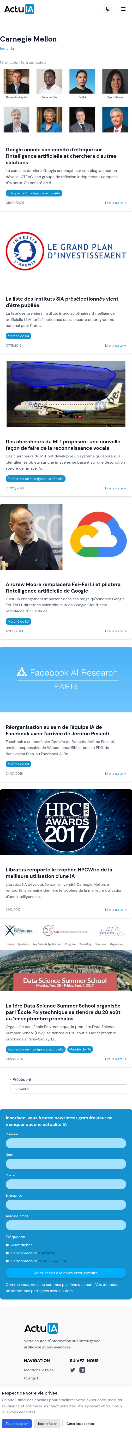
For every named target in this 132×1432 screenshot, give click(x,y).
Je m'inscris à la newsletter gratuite (66, 1272)
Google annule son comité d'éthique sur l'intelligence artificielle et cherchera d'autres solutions (61, 156)
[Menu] (123, 9)
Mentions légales (39, 1370)
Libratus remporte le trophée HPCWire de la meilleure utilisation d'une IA (59, 872)
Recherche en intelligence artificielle (36, 479)
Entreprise (14, 1195)
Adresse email (17, 1216)
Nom (9, 1154)
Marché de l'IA (18, 336)
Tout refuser (47, 1423)
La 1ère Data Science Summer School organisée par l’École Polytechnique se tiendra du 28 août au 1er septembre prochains (63, 1012)
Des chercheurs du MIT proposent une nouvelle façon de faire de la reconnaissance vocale (63, 444)
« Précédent (20, 1079)
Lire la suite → (115, 203)
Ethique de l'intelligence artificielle (34, 193)
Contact (31, 1378)
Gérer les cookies (80, 1423)
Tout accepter (17, 1423)
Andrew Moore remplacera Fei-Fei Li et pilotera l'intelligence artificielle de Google (63, 587)
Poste (10, 1175)
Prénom (12, 1134)
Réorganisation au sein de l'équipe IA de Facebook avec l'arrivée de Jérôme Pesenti (57, 730)
